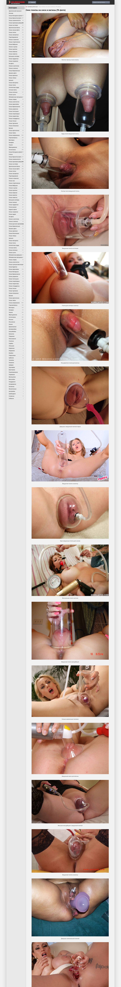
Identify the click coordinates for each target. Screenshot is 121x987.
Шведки (11, 365)
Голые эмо (12, 180)
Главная (32, 2)
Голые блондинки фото (15, 15)
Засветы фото (13, 73)
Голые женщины (13, 82)
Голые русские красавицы (16, 224)
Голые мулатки (13, 49)
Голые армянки (13, 75)
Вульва (11, 128)
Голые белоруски (14, 271)
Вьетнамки (12, 370)
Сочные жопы (13, 90)
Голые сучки (12, 94)
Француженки (13, 147)
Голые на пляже (13, 25)
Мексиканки (12, 338)
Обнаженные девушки (15, 255)
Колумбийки (12, 331)
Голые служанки (13, 61)
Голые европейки (14, 104)
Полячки (11, 341)
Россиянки (12, 322)
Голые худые (12, 214)
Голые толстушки (14, 111)
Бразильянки (12, 326)
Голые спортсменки (14, 42)
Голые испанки (13, 92)
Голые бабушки (13, 44)
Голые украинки (13, 109)
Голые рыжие (12, 207)
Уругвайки (12, 367)
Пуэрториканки (13, 372)
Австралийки (12, 329)
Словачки (11, 396)
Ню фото (11, 63)
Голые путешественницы (16, 264)
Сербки (11, 343)
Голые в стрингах (14, 39)
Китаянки (11, 386)
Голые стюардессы (14, 118)
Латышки (11, 346)
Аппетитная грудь (14, 87)
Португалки (12, 355)
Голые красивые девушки (16, 23)
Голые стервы (13, 99)
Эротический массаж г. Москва (15, 12)
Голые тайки (12, 133)
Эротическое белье (14, 27)
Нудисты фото (13, 209)
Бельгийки (12, 379)
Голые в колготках (14, 66)
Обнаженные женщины (15, 97)
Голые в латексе (13, 68)
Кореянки (11, 348)
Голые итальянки (14, 125)
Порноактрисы (13, 137)
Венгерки (11, 140)
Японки (11, 319)
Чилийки (11, 360)
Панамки (11, 362)
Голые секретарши (14, 113)
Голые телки (12, 85)
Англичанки (12, 149)
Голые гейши (12, 78)
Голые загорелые (14, 35)
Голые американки (14, 135)
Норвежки (12, 374)
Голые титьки (12, 121)
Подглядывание (13, 37)
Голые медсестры (14, 116)
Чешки (11, 145)
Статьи (11, 154)
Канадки (11, 142)
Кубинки (11, 358)
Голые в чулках (13, 46)
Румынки (11, 334)
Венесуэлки (12, 377)
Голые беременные (14, 70)
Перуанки (11, 336)
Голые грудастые (13, 58)
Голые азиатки (13, 195)
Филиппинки (12, 389)
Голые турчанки (13, 123)
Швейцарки (12, 393)
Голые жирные (13, 51)
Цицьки (11, 80)
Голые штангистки (14, 102)
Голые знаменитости (15, 20)
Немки (11, 324)
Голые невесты (13, 54)
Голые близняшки (14, 233)
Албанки (11, 398)
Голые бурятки (13, 267)
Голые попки (12, 32)
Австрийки (12, 391)
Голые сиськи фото (14, 30)
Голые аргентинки (14, 130)
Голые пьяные (13, 202)
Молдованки (12, 384)
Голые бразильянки (14, 106)
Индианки (12, 350)
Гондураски (12, 381)
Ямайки (11, 353)
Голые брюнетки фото (15, 18)
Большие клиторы (14, 56)
